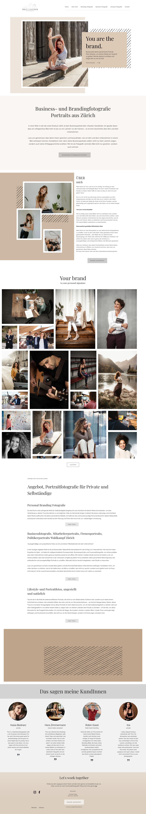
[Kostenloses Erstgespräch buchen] (75, 154)
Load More (73, 464)
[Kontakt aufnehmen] (97, 260)
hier (96, 786)
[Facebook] (39, 792)
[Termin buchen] (93, 62)
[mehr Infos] (72, 524)
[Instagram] (35, 792)
